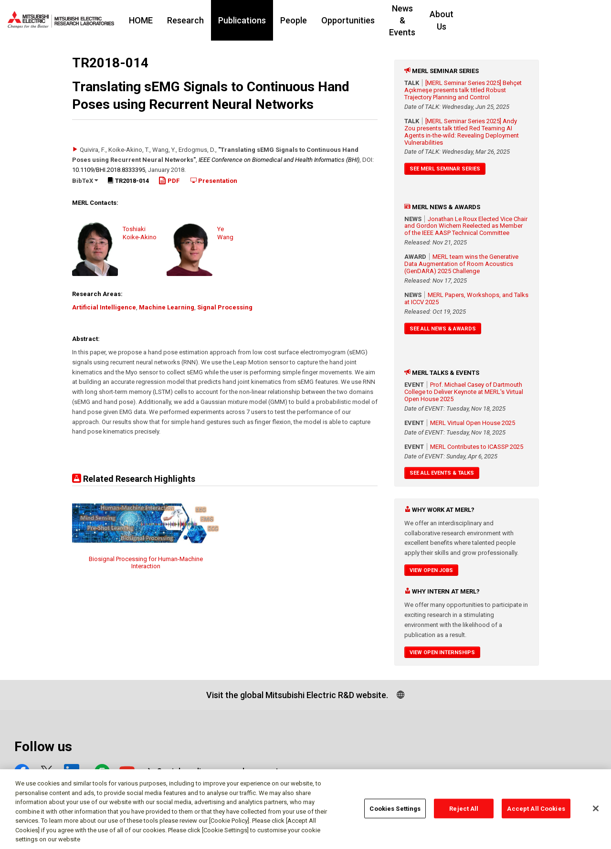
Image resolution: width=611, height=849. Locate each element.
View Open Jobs (431, 570)
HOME (175, 20)
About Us (512, 20)
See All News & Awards (443, 329)
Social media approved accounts (220, 771)
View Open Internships (442, 652)
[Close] (595, 812)
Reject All (463, 812)
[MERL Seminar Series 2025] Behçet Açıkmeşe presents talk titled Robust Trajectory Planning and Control (463, 90)
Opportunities (382, 20)
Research (219, 20)
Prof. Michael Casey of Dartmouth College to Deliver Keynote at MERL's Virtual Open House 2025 (463, 392)
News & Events (451, 20)
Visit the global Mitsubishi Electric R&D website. (297, 695)
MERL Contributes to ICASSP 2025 (476, 446)
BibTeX (85, 180)
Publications (276, 20)
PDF (168, 180)
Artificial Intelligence (104, 307)
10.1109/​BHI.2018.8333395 (108, 169)
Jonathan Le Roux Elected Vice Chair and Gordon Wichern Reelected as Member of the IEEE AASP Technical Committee (465, 226)
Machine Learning (166, 307)
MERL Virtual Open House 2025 (472, 422)
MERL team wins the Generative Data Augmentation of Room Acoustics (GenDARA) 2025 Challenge (461, 264)
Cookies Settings (395, 812)
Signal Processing (225, 307)
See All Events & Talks (442, 473)
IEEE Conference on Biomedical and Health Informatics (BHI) (279, 159)
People (328, 20)
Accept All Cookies (536, 812)
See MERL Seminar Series (445, 169)
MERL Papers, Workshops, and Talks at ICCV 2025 (466, 298)
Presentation (213, 180)
